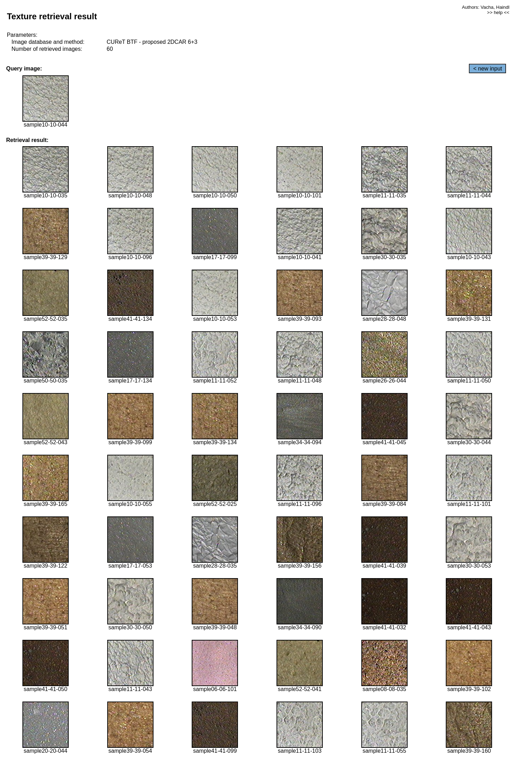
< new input (487, 69)
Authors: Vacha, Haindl (485, 7)
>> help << (498, 12)
